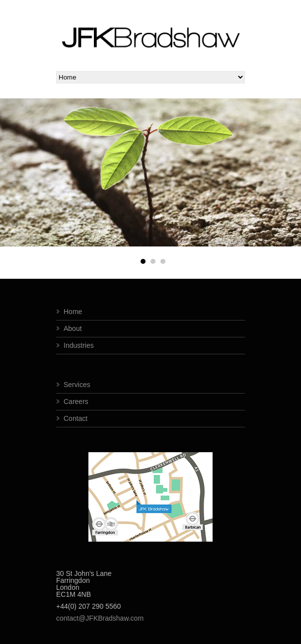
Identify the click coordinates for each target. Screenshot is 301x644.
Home (73, 312)
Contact (75, 418)
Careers (76, 401)
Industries (79, 345)
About (73, 328)
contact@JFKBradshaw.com (100, 618)
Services (77, 385)
